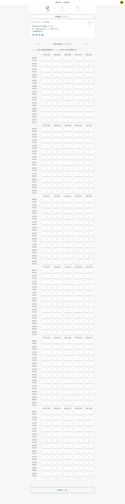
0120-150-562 (40, 29)
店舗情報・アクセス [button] (62, 16)
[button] (38, 44)
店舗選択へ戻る (62, 490)
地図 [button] (90, 23)
